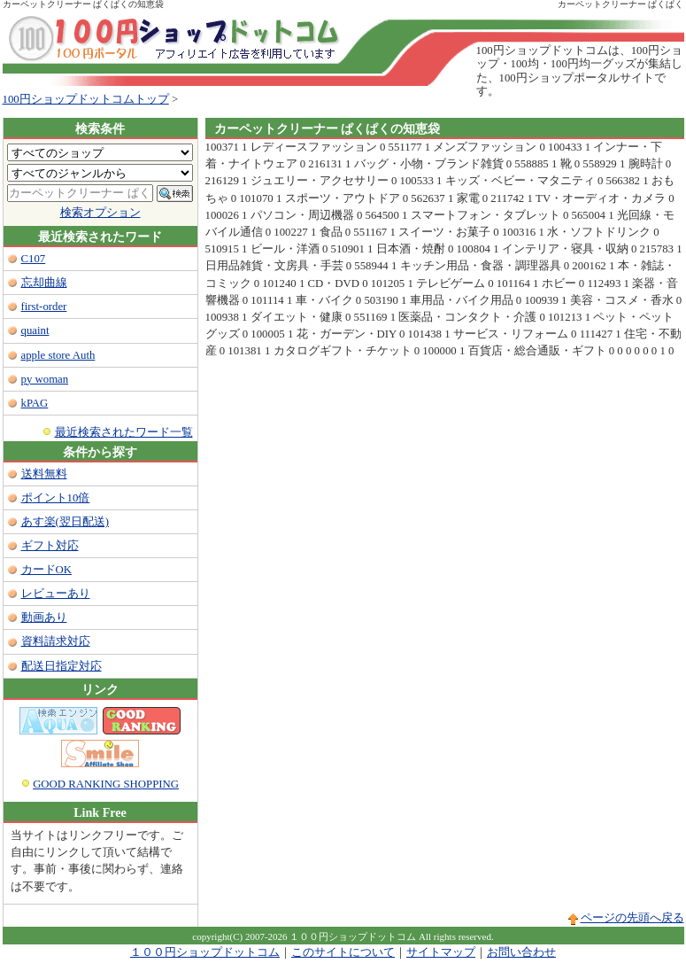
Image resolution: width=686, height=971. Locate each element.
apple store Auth (58, 355)
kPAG (35, 403)
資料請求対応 (55, 641)
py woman (45, 379)
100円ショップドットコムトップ (86, 99)
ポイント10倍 (55, 498)
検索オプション (100, 212)
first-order (44, 306)
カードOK (46, 569)
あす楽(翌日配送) (65, 522)
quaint (35, 330)
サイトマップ (440, 952)
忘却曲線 (44, 282)
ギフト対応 (50, 546)
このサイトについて (343, 952)
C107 (33, 258)
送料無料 (44, 474)
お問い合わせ (521, 952)
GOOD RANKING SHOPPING (106, 784)
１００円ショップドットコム (205, 952)
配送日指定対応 (61, 666)
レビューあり (55, 593)
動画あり (44, 617)
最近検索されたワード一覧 (124, 432)
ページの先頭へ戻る (632, 918)
